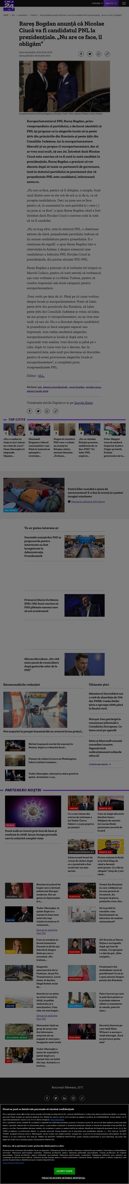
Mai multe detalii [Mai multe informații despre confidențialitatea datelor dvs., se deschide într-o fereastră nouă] (57, 1119)
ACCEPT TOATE (65, 1171)
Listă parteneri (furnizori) (13, 1163)
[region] (64, 1144)
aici (105, 1131)
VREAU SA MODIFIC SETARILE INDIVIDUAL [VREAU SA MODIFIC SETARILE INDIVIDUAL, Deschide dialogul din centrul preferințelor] (63, 1178)
